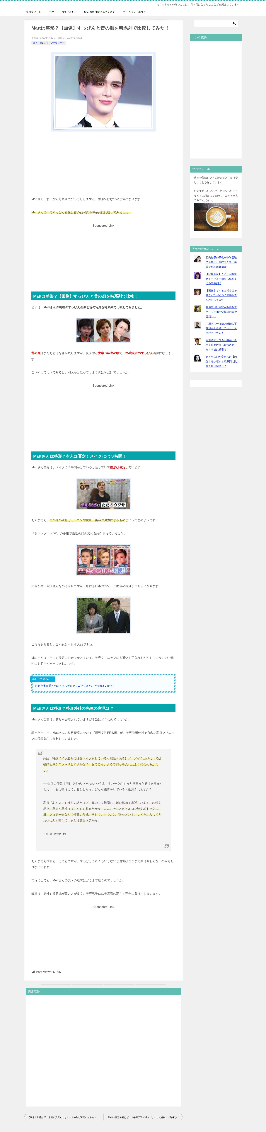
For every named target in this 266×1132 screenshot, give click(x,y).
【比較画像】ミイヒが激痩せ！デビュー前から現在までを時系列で (221, 279)
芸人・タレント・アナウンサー (48, 43)
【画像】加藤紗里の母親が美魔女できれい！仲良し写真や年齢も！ (62, 1117)
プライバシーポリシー (136, 12)
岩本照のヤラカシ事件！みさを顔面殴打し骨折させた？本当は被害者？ (221, 345)
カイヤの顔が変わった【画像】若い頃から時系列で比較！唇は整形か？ (221, 361)
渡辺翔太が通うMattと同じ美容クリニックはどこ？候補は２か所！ (75, 685)
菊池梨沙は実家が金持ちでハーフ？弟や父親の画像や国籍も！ (221, 312)
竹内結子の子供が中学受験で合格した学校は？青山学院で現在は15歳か (221, 262)
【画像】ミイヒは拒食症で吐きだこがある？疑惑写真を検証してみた (221, 295)
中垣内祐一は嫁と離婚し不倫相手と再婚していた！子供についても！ (221, 328)
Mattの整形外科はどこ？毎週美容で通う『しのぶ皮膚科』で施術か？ (143, 1117)
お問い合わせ (69, 12)
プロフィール (33, 12)
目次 (51, 12)
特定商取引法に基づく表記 (99, 12)
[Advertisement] (103, 163)
